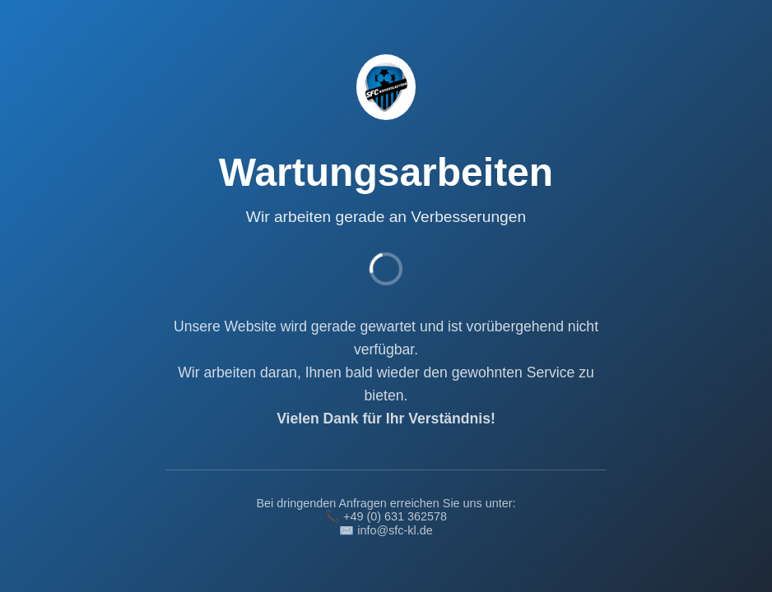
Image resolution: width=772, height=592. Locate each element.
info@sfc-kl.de (394, 530)
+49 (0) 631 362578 (395, 516)
